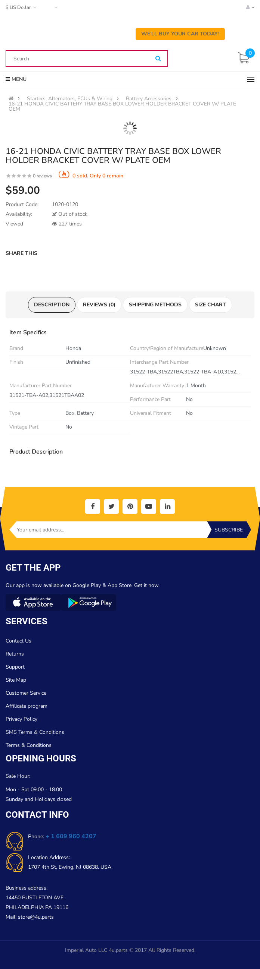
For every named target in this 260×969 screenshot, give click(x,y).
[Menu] (250, 79)
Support (15, 666)
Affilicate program (26, 706)
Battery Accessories (148, 98)
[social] (92, 506)
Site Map (16, 680)
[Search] (158, 58)
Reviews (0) (99, 304)
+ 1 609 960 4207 (71, 836)
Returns (15, 653)
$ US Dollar (22, 7)
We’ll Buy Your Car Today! (180, 33)
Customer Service (26, 693)
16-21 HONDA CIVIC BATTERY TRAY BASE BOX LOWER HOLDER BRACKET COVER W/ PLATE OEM (122, 106)
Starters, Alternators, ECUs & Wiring (69, 98)
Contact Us (18, 640)
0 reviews (42, 176)
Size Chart (210, 304)
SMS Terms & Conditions (35, 732)
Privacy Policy (21, 719)
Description (51, 304)
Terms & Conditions (29, 745)
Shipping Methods (155, 304)
